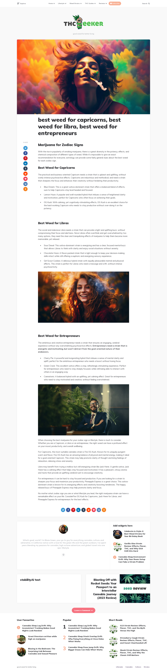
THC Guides (89, 3)
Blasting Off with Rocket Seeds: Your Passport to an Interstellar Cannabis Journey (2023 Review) (104, 589)
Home (51, 3)
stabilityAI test (30, 580)
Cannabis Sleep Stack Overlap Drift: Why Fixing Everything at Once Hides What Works (86, 639)
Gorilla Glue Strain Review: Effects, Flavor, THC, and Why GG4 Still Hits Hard (135, 547)
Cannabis (129, 667)
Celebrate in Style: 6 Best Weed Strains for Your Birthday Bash (134, 533)
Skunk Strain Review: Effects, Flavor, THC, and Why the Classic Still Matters (134, 652)
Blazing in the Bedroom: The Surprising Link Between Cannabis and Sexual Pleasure (42, 651)
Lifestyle (61, 3)
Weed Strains (75, 3)
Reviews (102, 3)
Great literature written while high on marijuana (42, 637)
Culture (138, 667)
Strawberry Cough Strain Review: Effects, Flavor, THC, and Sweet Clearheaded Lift (133, 640)
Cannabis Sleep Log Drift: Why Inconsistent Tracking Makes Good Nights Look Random (38, 628)
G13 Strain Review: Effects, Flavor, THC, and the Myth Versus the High (133, 628)
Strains (147, 667)
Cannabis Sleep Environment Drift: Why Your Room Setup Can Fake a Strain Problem (132, 559)
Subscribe (115, 3)
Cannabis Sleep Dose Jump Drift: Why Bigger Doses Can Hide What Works (86, 648)
